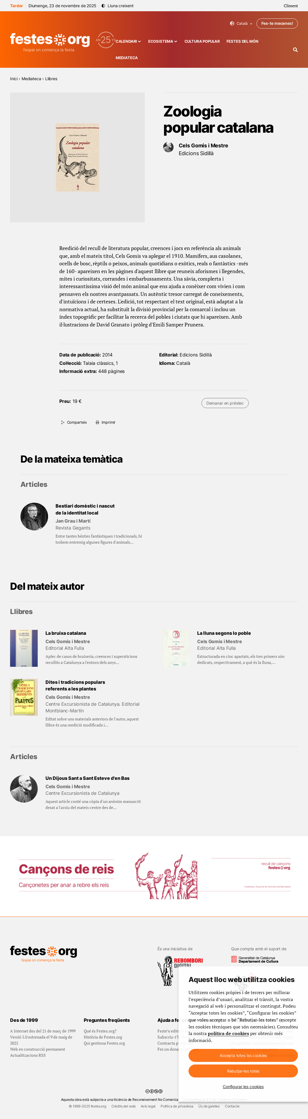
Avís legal (148, 1106)
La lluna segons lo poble (224, 633)
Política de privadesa (177, 1106)
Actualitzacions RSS (28, 1055)
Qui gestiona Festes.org (104, 1043)
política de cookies (228, 1033)
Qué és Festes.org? (100, 1031)
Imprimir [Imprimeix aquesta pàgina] (108, 422)
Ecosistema (160, 41)
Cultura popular (202, 41)
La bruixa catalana (65, 633)
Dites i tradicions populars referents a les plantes (75, 685)
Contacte (232, 1106)
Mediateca (127, 58)
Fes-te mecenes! (277, 23)
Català (241, 23)
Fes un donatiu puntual (177, 1049)
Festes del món (242, 41)
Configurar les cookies (243, 1086)
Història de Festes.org (103, 1037)
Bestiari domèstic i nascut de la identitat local (85, 509)
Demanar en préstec (225, 403)
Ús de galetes (209, 1106)
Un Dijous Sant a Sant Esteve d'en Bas (87, 778)
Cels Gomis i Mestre (203, 145)
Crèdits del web (123, 1106)
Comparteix (77, 422)
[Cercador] (295, 49)
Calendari (126, 41)
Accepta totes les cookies (243, 1055)
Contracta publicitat (175, 1043)
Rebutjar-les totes (243, 1071)
